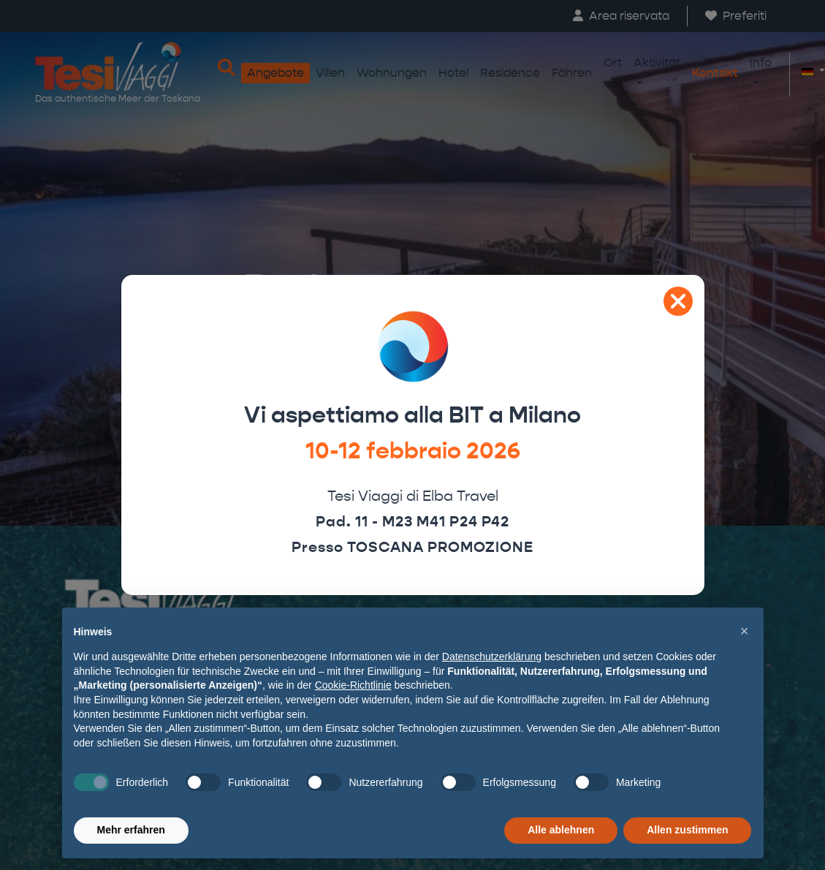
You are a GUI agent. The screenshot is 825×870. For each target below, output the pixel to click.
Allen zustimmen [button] (687, 830)
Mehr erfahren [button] (131, 830)
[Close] (678, 301)
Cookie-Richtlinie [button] (353, 685)
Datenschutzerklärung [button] (491, 656)
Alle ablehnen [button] (561, 830)
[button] (744, 631)
